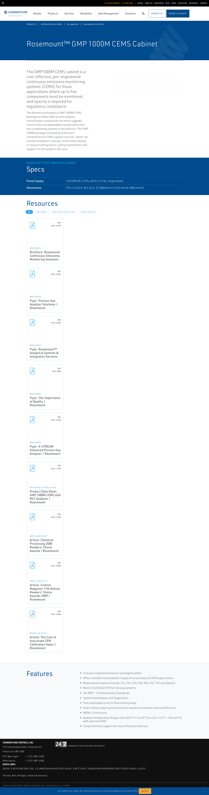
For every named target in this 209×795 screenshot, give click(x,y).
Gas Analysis (73, 24)
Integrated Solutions (51, 24)
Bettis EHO (80, 768)
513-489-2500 (17, 751)
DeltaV (6, 768)
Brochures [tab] (42, 212)
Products (31, 24)
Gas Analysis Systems (94, 24)
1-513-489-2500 (35, 756)
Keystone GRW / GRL (23, 768)
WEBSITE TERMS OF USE (34, 786)
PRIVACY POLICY (54, 786)
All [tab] (29, 212)
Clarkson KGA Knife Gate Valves (54, 768)
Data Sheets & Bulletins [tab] (64, 212)
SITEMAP (66, 786)
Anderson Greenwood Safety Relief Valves (113, 768)
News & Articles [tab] (88, 212)
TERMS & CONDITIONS (12, 786)
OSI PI (142, 768)
